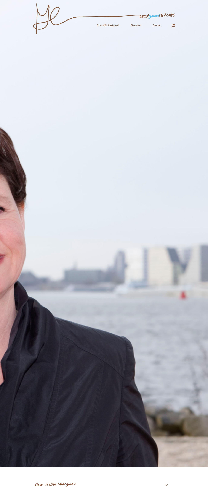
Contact (157, 25)
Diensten (136, 25)
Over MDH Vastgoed (108, 25)
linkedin (173, 25)
